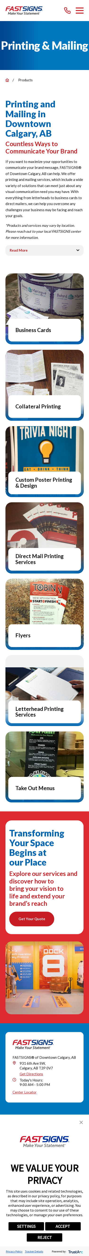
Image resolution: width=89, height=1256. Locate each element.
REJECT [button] (44, 1237)
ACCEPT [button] (63, 1226)
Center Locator (25, 1092)
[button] (81, 1122)
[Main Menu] (80, 10)
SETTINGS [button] (26, 1226)
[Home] (24, 10)
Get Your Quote (31, 919)
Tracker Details (34, 1251)
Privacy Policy (14, 1251)
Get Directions (31, 1074)
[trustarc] (75, 1251)
